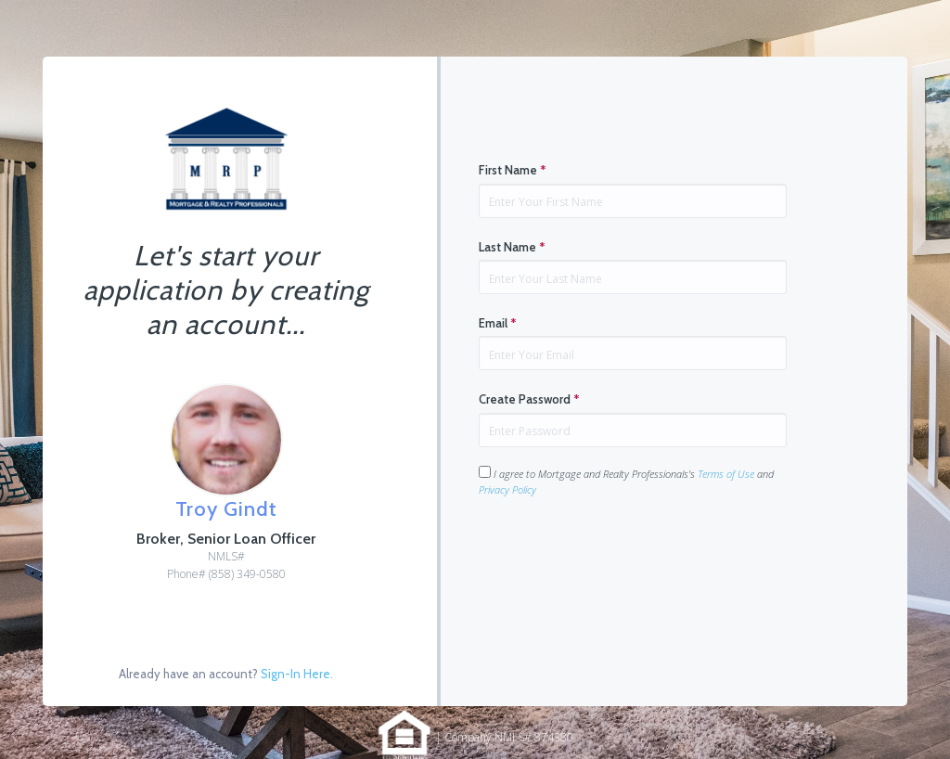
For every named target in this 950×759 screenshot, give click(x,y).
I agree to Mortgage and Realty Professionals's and (626, 481)
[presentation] (620, 556)
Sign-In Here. (297, 673)
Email (498, 322)
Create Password (529, 399)
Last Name (512, 246)
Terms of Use (726, 474)
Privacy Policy (507, 489)
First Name (512, 169)
